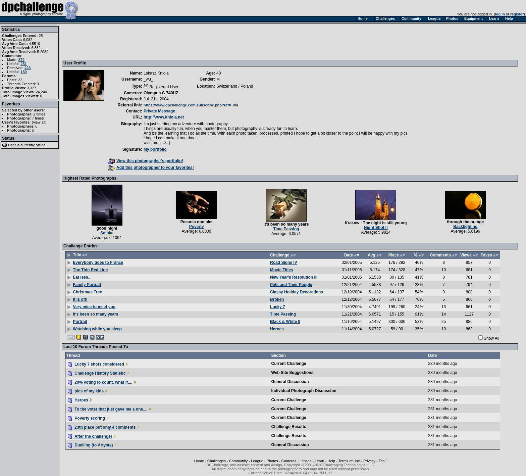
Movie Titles (281, 270)
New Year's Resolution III (293, 277)
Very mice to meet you (94, 306)
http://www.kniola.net (164, 117)
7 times (38, 118)
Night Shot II (376, 227)
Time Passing (286, 229)
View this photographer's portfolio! (145, 160)
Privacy (369, 461)
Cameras (289, 461)
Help (331, 461)
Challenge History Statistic (96, 373)
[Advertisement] (185, 41)
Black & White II (285, 321)
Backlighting (465, 226)
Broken (277, 299)
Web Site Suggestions (292, 372)
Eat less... (82, 277)
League (257, 461)
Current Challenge (288, 363)
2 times (39, 114)
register (517, 14)
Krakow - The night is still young (376, 223)
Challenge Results (288, 426)
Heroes (277, 329)
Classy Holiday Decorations (296, 292)
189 (23, 72)
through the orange (465, 222)
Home (199, 461)
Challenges (216, 461)
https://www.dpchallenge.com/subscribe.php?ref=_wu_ (192, 105)
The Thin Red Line (90, 270)
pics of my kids (86, 391)
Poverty (196, 226)
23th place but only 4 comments (102, 427)
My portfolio (155, 149)
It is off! (80, 299)
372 (21, 60)
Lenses (305, 461)
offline (41, 145)
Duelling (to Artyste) (90, 445)
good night (107, 228)
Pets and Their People (291, 284)
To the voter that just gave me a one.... (108, 409)
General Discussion (290, 381)
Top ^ (383, 461)
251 (23, 64)
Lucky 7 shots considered (96, 364)
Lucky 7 (277, 306)
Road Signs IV (283, 262)
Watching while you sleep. (98, 329)
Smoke (106, 233)
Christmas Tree (87, 292)
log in (500, 14)
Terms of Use (349, 461)
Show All (491, 338)
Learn (319, 461)
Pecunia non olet (196, 222)
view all (39, 122)
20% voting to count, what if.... (100, 382)
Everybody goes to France (98, 262)
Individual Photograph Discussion (303, 390)
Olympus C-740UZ (161, 93)
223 (27, 68)
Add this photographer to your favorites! (151, 167)
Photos (272, 461)
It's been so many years (286, 224)
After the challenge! (90, 436)
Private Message (159, 111)
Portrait (80, 321)
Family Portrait (87, 284)
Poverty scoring (86, 418)
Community (238, 461)
